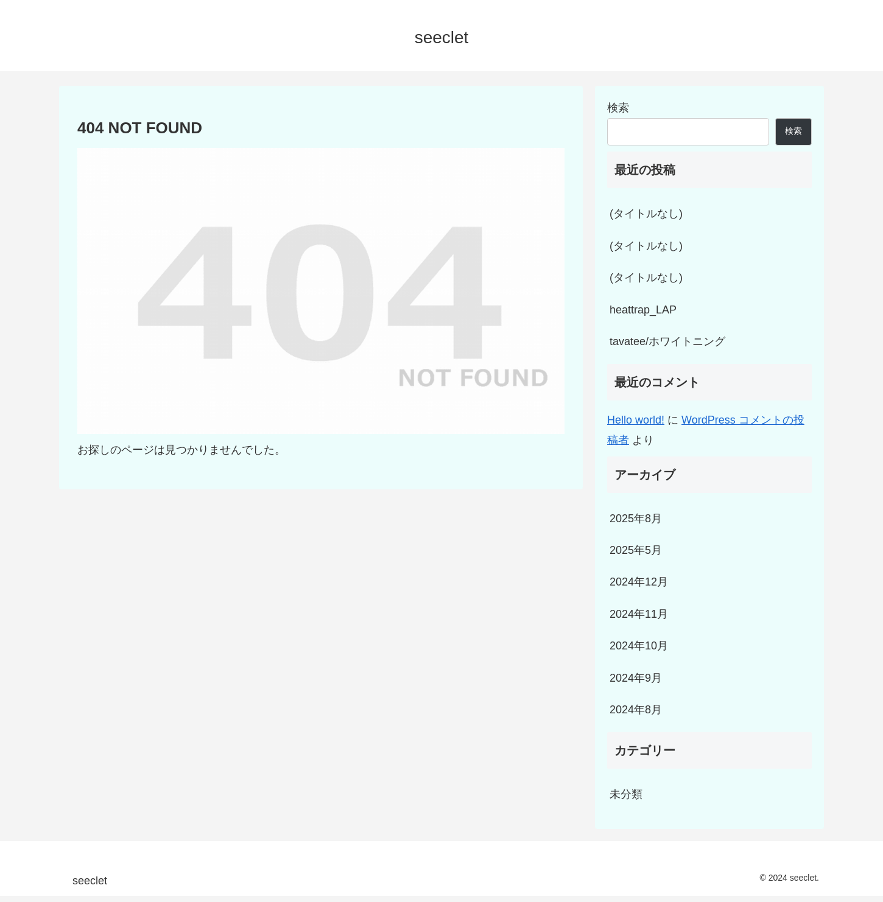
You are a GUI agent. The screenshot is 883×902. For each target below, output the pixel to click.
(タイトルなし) (646, 214)
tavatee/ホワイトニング (667, 341)
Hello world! (635, 420)
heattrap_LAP (643, 310)
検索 (618, 108)
